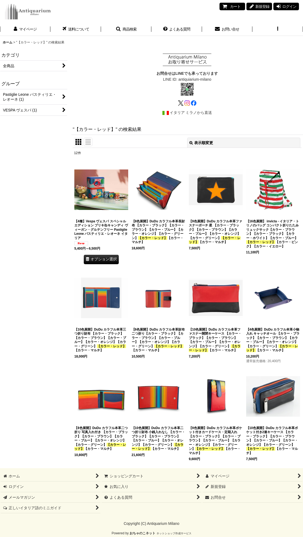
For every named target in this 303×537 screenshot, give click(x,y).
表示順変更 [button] (201, 143)
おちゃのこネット (142, 533)
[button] (126, 30)
